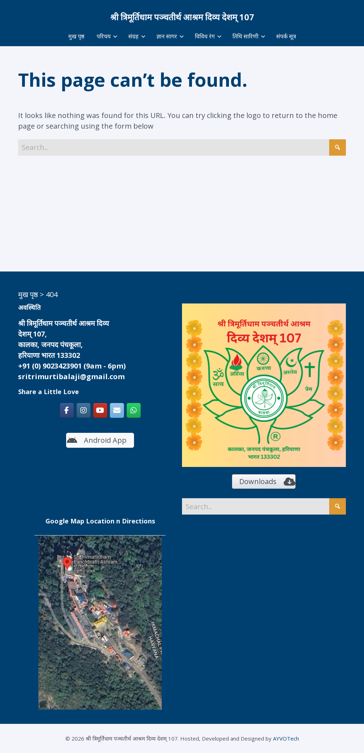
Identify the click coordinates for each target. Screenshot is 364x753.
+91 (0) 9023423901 (50, 366)
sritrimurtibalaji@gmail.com (71, 376)
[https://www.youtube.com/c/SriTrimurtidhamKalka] (100, 410)
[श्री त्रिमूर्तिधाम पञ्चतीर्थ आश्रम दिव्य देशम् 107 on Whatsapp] (134, 410)
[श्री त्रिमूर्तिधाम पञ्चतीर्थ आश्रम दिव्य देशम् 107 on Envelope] (117, 410)
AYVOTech (286, 738)
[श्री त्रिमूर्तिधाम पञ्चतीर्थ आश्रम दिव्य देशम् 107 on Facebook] (67, 410)
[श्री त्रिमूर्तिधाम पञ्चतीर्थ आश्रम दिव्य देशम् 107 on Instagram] (83, 410)
